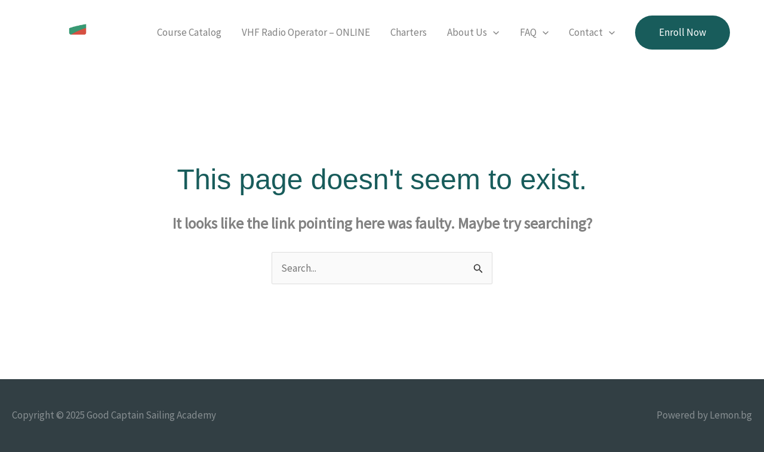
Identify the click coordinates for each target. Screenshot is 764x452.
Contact (592, 32)
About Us (473, 32)
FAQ (534, 32)
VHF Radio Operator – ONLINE (306, 32)
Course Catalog (189, 32)
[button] (682, 33)
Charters (408, 32)
